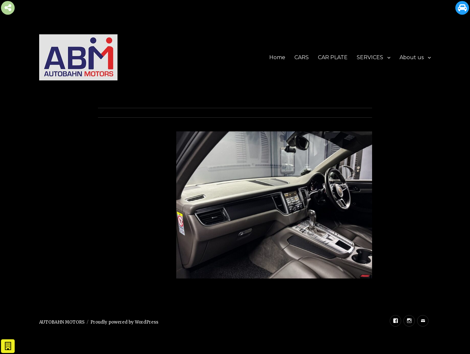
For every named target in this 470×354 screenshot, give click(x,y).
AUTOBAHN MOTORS (62, 322)
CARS (301, 57)
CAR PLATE (333, 57)
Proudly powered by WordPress (124, 322)
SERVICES (370, 57)
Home (277, 57)
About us (412, 57)
